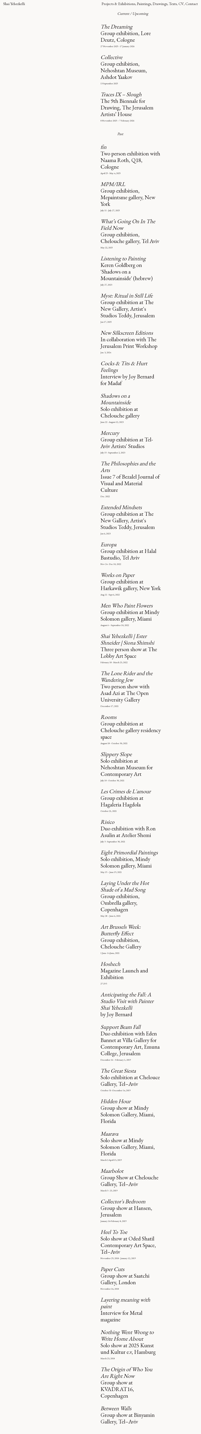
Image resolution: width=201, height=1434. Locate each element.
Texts (173, 3)
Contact (191, 3)
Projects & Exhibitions (118, 3)
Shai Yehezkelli (14, 3)
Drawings (160, 3)
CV (181, 3)
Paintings (144, 3)
